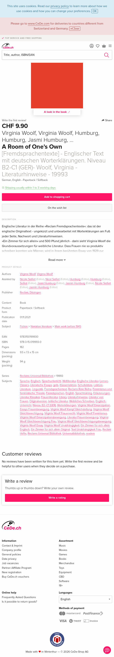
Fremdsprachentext (55, 389)
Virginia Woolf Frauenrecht (59, 413)
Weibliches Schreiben (81, 401)
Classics (24, 385)
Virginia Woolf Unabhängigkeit (61, 425)
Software (64, 581)
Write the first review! (14, 120)
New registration (11, 572)
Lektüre (98, 385)
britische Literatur (58, 401)
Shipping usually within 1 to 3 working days (30, 187)
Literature (25, 389)
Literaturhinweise (78, 397)
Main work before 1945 (68, 326)
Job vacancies (10, 563)
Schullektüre (85, 385)
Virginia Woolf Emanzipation (94, 405)
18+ (61, 585)
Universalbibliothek (74, 433)
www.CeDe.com (39, 24)
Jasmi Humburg (46, 283)
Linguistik (37, 389)
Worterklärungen (66, 405)
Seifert (23, 283)
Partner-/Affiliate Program (16, 568)
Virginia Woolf (28, 274)
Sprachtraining (83, 393)
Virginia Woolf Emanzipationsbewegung (43, 417)
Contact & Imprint (12, 545)
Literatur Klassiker (30, 397)
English (70, 393)
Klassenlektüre (68, 385)
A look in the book (57, 112)
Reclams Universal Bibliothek (44, 433)
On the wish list (57, 207)
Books (62, 559)
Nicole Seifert (28, 279)
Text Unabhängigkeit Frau (86, 429)
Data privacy (9, 559)
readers (90, 433)
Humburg (75, 279)
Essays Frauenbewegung (34, 409)
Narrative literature (41, 326)
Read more (57, 260)
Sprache (24, 381)
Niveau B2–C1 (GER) (44, 405)
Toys (61, 568)
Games (63, 554)
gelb (55, 385)
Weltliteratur (69, 381)
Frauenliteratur (49, 397)
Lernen (104, 381)
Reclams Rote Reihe (79, 389)
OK (95, 11)
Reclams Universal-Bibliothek (36, 376)
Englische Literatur (87, 381)
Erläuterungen (101, 393)
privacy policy (59, 6)
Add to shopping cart (57, 197)
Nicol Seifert (53, 279)
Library (63, 397)
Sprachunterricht (51, 381)
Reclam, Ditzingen (30, 292)
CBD (61, 576)
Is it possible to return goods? (19, 601)
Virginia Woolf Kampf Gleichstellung (71, 409)
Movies (63, 550)
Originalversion (38, 401)
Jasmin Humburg (75, 283)
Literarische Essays (41, 385)
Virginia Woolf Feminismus (92, 413)
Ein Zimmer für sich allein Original (50, 429)
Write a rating (57, 497)
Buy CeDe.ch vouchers (15, 576)
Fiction (24, 326)
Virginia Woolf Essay (31, 425)
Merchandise (66, 563)
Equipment (65, 572)
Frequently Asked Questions (19, 597)
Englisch (36, 381)
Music (62, 545)
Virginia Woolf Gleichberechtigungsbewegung (84, 421)
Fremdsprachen (55, 393)
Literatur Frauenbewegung (82, 417)
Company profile (11, 550)
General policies (11, 554)
